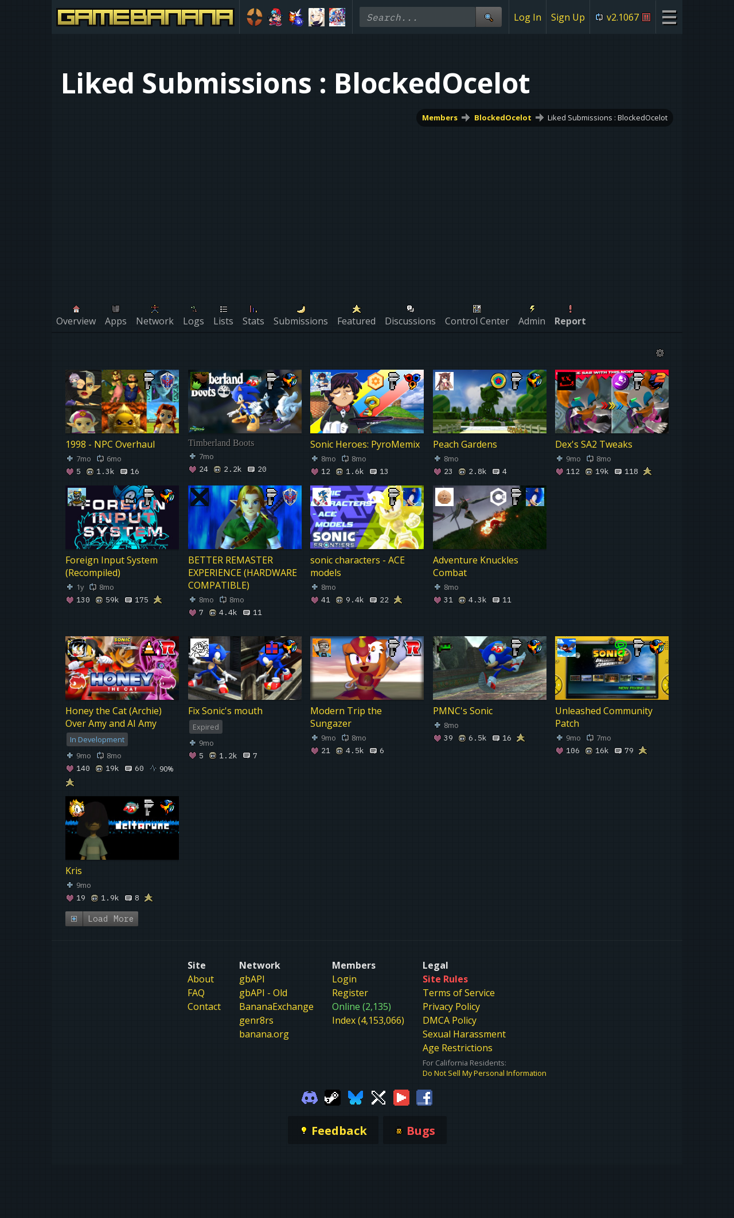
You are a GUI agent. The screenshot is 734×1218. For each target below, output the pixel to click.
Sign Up (568, 17)
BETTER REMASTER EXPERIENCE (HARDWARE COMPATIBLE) (242, 573)
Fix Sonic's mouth (225, 710)
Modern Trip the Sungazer (346, 717)
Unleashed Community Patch (604, 717)
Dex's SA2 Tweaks (594, 444)
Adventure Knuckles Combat (475, 566)
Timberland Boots (221, 443)
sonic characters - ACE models (357, 566)
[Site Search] (488, 17)
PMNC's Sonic (463, 710)
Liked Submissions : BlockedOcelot (607, 117)
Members (440, 117)
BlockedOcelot (503, 117)
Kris (73, 870)
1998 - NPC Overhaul (110, 444)
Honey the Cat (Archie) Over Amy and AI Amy (113, 717)
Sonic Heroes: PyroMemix (365, 444)
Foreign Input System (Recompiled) (111, 566)
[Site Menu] (668, 17)
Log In (527, 17)
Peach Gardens (465, 444)
